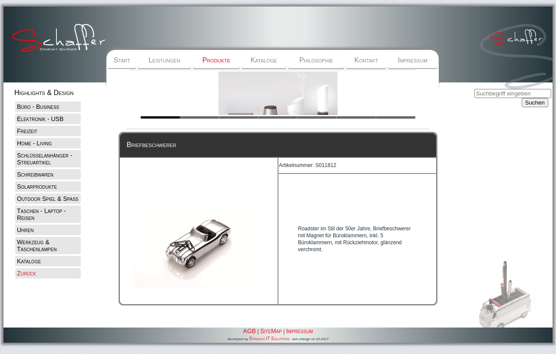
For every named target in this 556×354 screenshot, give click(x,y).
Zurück (26, 273)
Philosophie (316, 60)
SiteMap (271, 331)
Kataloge (264, 60)
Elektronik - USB (40, 118)
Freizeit (27, 131)
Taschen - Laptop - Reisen (41, 214)
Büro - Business (38, 106)
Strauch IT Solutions (269, 338)
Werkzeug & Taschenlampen (36, 245)
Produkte (216, 60)
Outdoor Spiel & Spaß (48, 198)
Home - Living (34, 143)
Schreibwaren (35, 174)
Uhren (25, 229)
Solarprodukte (37, 186)
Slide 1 (199, 117)
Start (121, 60)
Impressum (412, 60)
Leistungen (164, 60)
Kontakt (366, 60)
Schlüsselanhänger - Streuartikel (44, 159)
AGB (249, 331)
